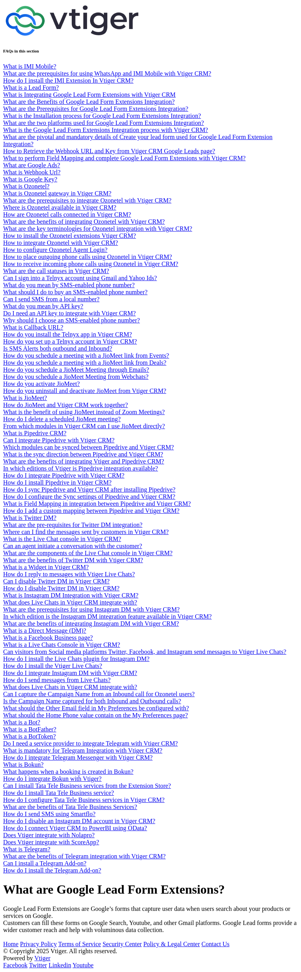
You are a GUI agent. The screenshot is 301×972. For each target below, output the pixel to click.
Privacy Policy (38, 944)
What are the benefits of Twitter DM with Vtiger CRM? (73, 560)
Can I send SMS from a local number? (51, 299)
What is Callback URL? (33, 327)
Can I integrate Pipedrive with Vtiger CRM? (58, 440)
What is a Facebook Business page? (48, 637)
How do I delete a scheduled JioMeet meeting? (62, 419)
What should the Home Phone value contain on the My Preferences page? (95, 715)
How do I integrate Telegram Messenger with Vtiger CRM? (77, 757)
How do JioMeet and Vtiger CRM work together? (65, 405)
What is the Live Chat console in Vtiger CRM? (62, 539)
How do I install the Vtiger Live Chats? (52, 665)
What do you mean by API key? (43, 306)
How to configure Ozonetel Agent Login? (55, 249)
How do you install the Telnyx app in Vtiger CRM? (67, 334)
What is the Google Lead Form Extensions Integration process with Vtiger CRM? (105, 130)
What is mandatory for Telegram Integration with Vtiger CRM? (82, 750)
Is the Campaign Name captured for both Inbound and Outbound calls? (92, 701)
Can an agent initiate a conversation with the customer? (72, 546)
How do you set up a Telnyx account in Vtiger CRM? (70, 341)
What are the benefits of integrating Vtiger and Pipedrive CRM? (83, 461)
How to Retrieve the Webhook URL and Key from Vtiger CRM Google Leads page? (109, 151)
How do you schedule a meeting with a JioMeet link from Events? (86, 355)
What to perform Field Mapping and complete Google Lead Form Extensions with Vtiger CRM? (124, 158)
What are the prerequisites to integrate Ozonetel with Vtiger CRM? (87, 200)
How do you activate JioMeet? (41, 383)
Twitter (38, 965)
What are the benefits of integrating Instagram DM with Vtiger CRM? (91, 623)
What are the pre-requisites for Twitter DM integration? (72, 524)
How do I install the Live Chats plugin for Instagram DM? (76, 658)
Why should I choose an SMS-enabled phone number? (71, 320)
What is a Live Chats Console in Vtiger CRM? (61, 644)
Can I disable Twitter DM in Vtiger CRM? (56, 581)
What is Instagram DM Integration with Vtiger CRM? (70, 595)
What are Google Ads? (31, 165)
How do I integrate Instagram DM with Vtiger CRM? (70, 673)
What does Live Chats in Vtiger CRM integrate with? (70, 602)
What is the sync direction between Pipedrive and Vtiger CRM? (83, 454)
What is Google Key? (30, 179)
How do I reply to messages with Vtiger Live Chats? (69, 574)
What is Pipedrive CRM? (34, 433)
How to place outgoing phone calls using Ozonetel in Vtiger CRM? (87, 256)
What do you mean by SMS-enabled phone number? (68, 285)
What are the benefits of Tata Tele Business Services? (70, 807)
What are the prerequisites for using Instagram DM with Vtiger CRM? (91, 609)
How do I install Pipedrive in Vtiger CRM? (57, 482)
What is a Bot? (21, 722)
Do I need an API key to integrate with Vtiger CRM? (69, 313)
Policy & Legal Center (171, 944)
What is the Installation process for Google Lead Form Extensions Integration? (102, 115)
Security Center (122, 944)
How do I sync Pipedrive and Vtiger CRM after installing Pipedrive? (89, 489)
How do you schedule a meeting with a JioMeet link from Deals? (84, 362)
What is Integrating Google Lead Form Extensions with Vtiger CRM (89, 94)
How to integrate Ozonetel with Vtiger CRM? (60, 242)
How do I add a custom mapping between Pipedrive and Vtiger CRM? (91, 510)
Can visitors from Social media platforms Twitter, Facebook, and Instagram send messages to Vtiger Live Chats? (144, 651)
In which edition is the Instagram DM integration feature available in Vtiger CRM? (107, 616)
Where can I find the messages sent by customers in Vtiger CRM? (86, 532)
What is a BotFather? (29, 729)
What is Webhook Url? (31, 172)
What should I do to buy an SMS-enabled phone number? (75, 292)
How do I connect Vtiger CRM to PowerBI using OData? (75, 828)
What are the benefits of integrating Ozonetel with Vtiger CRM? (84, 221)
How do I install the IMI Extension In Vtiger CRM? (68, 80)
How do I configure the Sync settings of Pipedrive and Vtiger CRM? (89, 496)
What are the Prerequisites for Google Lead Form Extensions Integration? (95, 108)
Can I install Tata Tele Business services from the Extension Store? (87, 785)
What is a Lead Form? (31, 87)
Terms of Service (79, 944)
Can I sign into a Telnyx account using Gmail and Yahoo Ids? (80, 278)
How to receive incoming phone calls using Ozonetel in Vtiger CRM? (90, 264)
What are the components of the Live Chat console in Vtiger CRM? (87, 553)
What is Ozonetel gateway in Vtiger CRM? (57, 193)
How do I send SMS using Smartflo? (49, 814)
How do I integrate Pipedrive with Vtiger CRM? (63, 475)
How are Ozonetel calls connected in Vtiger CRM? (67, 214)
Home (10, 944)
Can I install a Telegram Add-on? (44, 863)
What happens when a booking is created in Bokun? (68, 771)
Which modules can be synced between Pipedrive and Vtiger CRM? (88, 447)
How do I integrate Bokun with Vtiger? (52, 778)
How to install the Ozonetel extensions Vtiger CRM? (69, 235)
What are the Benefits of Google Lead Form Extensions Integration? (89, 101)
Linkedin (60, 965)
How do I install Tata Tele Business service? (58, 792)
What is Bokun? (23, 764)
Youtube (83, 965)
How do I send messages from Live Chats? (57, 680)
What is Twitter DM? (29, 517)
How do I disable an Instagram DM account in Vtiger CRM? (79, 821)
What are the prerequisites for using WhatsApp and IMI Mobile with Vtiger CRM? (107, 73)
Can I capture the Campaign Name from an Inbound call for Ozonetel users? (99, 694)
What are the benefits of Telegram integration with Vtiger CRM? (84, 856)
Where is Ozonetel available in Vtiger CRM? (59, 207)
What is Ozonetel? (26, 186)
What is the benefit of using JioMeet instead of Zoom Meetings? (84, 412)
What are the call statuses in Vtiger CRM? (56, 271)
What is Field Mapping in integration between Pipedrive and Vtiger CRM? (97, 503)
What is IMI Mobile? (29, 66)
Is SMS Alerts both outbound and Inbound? (57, 348)
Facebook (15, 965)
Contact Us (215, 944)
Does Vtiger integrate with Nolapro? (48, 835)
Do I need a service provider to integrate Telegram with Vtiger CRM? (90, 743)
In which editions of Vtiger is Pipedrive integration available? (80, 468)
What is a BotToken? (29, 736)
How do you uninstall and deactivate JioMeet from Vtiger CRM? (84, 390)
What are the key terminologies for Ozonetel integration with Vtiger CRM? (97, 228)
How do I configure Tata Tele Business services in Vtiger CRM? (84, 799)
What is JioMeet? (25, 398)
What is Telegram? (26, 849)
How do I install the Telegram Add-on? (52, 870)
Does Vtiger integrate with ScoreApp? (51, 842)
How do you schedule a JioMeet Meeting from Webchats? (76, 376)
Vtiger (42, 958)
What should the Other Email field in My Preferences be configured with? (96, 708)
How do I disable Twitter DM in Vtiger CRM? (61, 588)
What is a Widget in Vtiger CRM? (46, 567)
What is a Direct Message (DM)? (44, 630)
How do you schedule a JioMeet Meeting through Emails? (76, 369)
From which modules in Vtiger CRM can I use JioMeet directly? (84, 426)
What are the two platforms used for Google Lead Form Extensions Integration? (103, 122)
